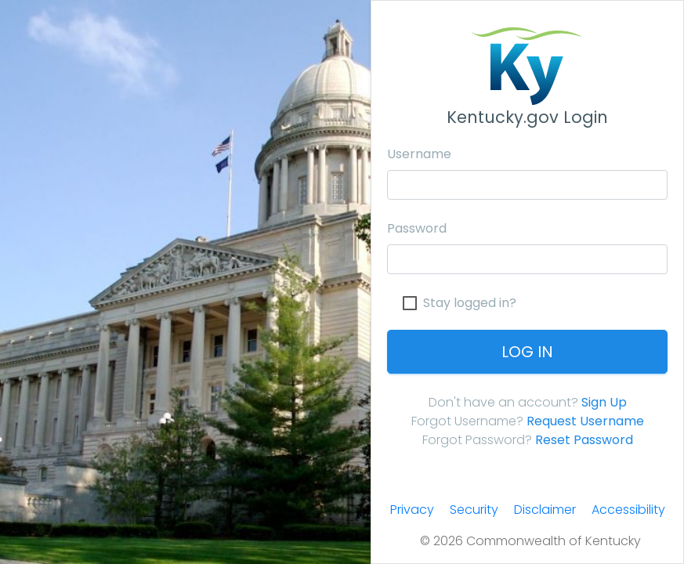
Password (417, 228)
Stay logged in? (469, 303)
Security (474, 510)
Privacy (412, 510)
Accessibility (628, 510)
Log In (527, 352)
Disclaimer (545, 510)
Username (419, 154)
